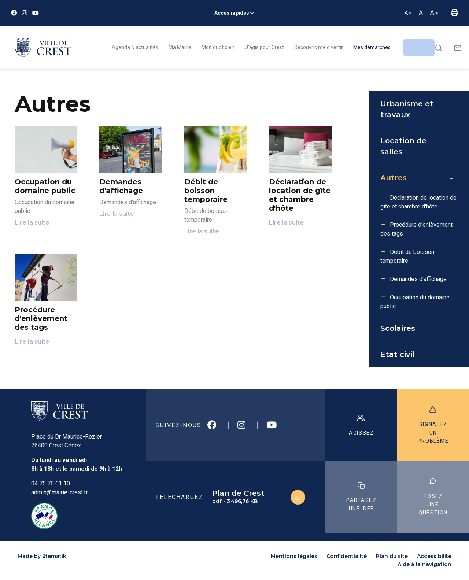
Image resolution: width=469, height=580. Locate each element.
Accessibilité (434, 556)
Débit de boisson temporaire (407, 256)
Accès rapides (231, 13)
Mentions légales (294, 556)
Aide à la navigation (424, 564)
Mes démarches (372, 47)
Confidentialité (346, 556)
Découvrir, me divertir (318, 47)
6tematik (54, 556)
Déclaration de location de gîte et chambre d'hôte (418, 202)
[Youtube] (35, 13)
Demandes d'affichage (418, 279)
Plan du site (392, 556)
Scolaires (397, 328)
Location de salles (403, 146)
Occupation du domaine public (415, 302)
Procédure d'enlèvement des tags (416, 229)
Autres (393, 177)
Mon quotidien (218, 47)
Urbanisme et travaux (406, 109)
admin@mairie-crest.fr (59, 492)
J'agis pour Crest (264, 47)
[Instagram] (24, 13)
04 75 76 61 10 (50, 483)
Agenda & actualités (135, 47)
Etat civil (397, 354)
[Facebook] (14, 13)
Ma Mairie (180, 47)
